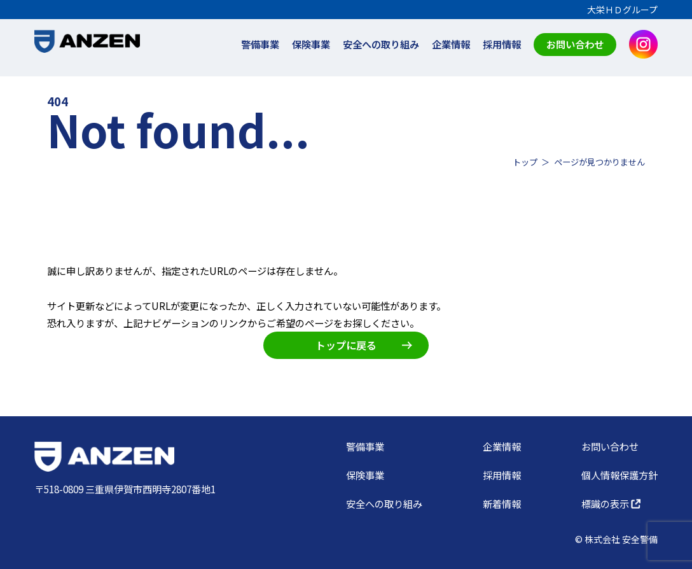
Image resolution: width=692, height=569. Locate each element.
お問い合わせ (575, 44)
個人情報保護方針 (619, 475)
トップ (525, 162)
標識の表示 (610, 503)
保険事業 (311, 44)
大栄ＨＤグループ (622, 9)
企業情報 (451, 44)
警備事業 (260, 44)
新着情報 (502, 503)
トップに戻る (363, 345)
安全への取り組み (381, 44)
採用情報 (502, 44)
